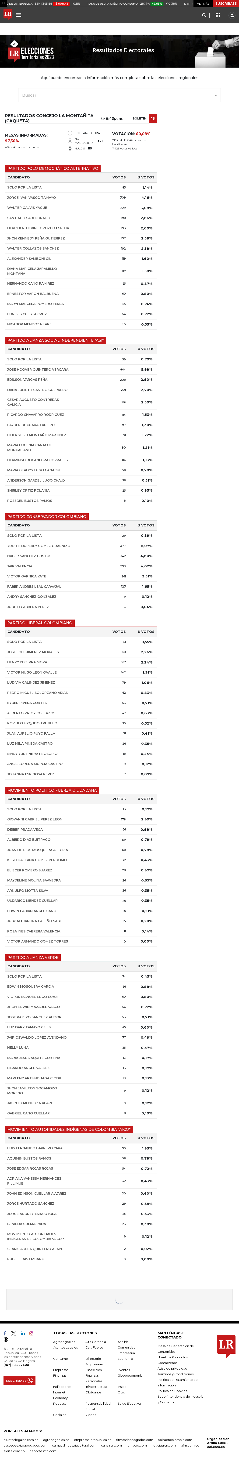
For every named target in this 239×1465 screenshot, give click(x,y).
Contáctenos (167, 1363)
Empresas (60, 1370)
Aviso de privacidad (172, 1368)
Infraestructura (96, 1387)
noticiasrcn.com (163, 1445)
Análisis (123, 1342)
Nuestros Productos (173, 1357)
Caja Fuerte (94, 1347)
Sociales (59, 1415)
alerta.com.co (14, 1451)
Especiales (93, 1370)
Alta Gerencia (95, 1342)
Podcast (59, 1403)
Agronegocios (64, 1342)
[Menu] (19, 15)
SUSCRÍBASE (226, 3)
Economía (125, 1358)
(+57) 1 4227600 (16, 1365)
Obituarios (93, 1392)
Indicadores (62, 1387)
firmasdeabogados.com (134, 1440)
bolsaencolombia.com (175, 1440)
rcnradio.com (137, 1445)
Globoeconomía (130, 1375)
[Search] (204, 15)
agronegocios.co (56, 1440)
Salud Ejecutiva (129, 1403)
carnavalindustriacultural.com (74, 1445)
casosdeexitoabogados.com (25, 1445)
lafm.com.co (189, 1445)
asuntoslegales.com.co (21, 1440)
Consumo (60, 1358)
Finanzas (59, 1375)
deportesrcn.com (42, 1451)
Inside (122, 1387)
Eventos (124, 1370)
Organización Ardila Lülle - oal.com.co (218, 1443)
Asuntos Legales (65, 1347)
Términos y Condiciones (175, 1374)
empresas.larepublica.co (93, 1440)
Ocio (121, 1392)
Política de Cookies (172, 1391)
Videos (90, 1415)
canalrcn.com (111, 1445)
